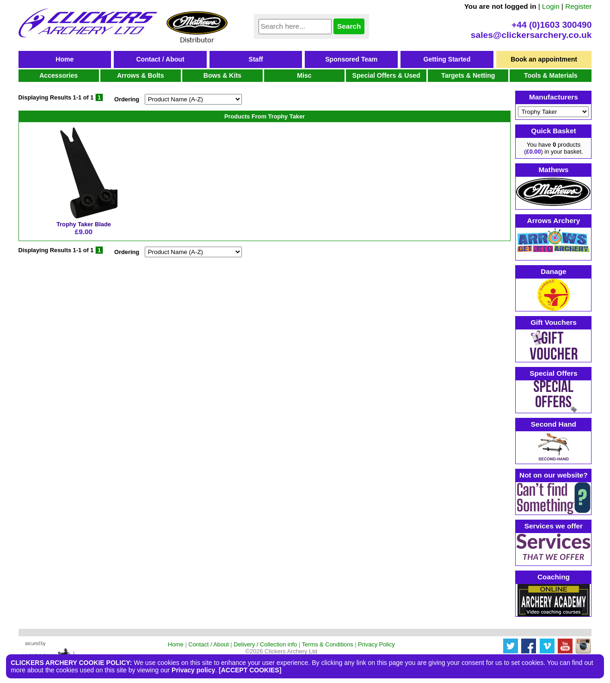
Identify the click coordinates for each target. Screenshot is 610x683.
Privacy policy (193, 670)
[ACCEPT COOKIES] (250, 670)
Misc (304, 75)
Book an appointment (544, 59)
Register (578, 6)
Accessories (58, 75)
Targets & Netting (468, 75)
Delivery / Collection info (265, 644)
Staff (256, 59)
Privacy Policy (376, 644)
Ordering (126, 99)
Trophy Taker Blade (83, 224)
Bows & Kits (222, 75)
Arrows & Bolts (140, 75)
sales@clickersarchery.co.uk (531, 35)
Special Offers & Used (386, 75)
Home (64, 59)
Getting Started (447, 59)
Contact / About (160, 59)
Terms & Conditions (327, 644)
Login (551, 6)
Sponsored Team (351, 59)
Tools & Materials (551, 75)
